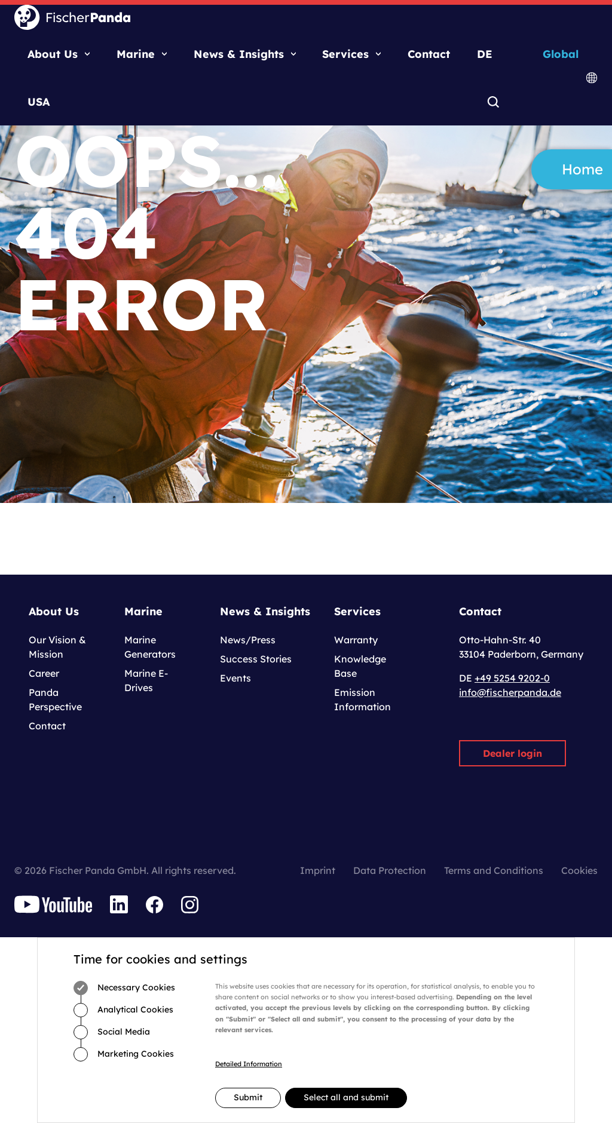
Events (235, 678)
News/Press (248, 640)
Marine (136, 54)
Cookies (579, 870)
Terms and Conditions (493, 870)
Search (493, 102)
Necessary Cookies (124, 988)
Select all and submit (346, 1097)
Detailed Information (248, 1064)
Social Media (112, 1032)
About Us (52, 54)
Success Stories (256, 659)
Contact (429, 54)
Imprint (317, 870)
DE (484, 54)
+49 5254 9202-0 (512, 678)
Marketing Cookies (124, 1054)
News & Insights (239, 54)
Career (44, 673)
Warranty (356, 640)
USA (38, 102)
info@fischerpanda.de (510, 692)
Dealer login (512, 753)
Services (345, 54)
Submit (248, 1097)
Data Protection (389, 870)
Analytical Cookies (123, 1010)
